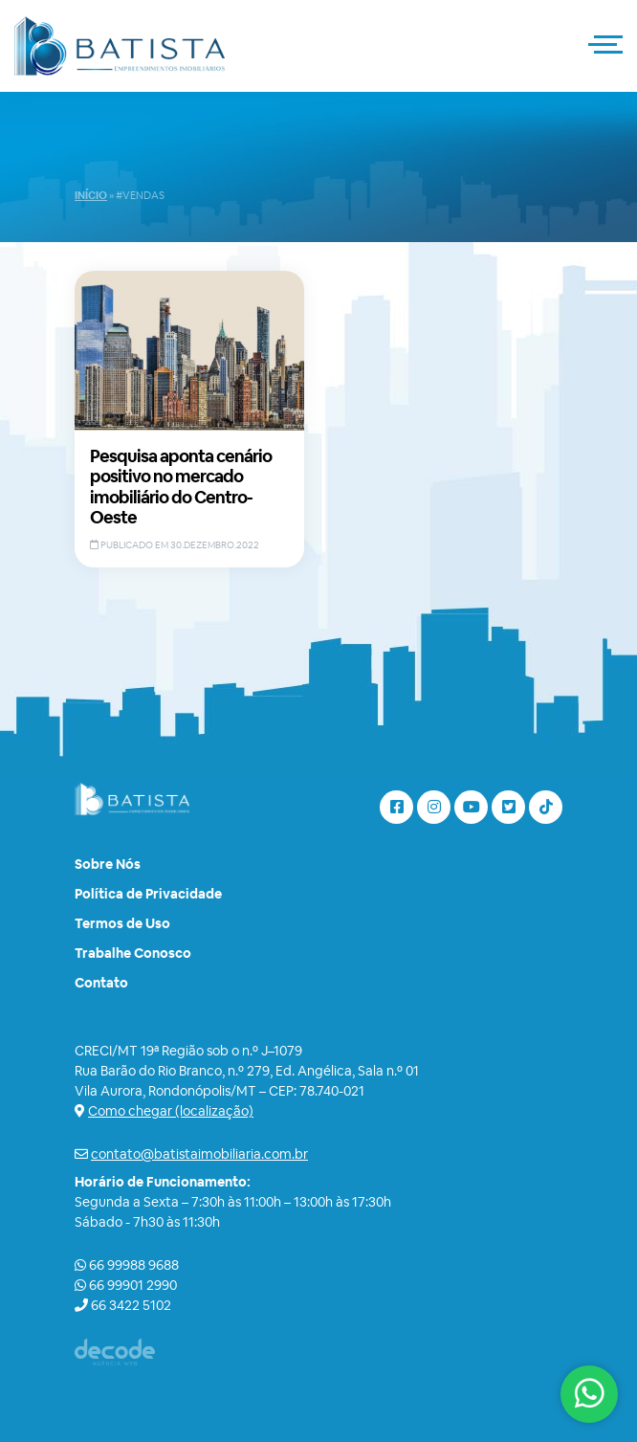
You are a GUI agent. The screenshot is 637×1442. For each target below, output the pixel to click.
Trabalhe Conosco (133, 953)
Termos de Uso (122, 923)
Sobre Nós (108, 864)
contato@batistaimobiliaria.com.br (199, 1154)
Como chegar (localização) (170, 1111)
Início (91, 195)
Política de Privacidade (148, 893)
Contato (101, 982)
